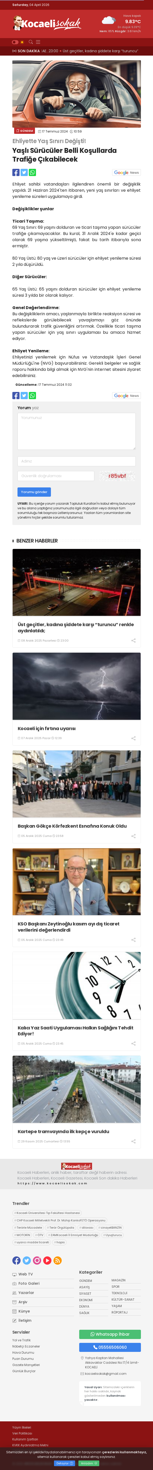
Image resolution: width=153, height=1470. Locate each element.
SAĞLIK (84, 1313)
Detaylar (65, 1463)
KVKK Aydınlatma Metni (30, 1445)
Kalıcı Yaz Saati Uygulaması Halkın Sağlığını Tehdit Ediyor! (75, 1031)
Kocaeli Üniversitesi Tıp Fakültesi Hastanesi (47, 1213)
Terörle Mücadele (28, 1228)
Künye (21, 1311)
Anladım (89, 1463)
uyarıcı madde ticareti (31, 1242)
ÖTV (39, 1235)
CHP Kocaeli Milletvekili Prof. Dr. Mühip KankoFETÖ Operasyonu (59, 1220)
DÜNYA (84, 1306)
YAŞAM (117, 1306)
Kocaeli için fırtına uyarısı (47, 728)
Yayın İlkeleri (21, 1427)
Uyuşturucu (112, 1235)
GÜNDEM (24, 131)
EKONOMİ (86, 1300)
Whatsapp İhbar (110, 1334)
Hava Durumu (23, 1352)
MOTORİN (22, 1235)
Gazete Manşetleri (26, 1365)
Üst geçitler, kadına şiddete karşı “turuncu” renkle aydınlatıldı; (76, 628)
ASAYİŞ (84, 1287)
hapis (59, 1242)
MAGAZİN (118, 1280)
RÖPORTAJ (120, 1312)
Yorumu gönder (34, 491)
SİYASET (85, 1293)
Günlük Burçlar (23, 1371)
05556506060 (110, 1347)
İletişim (21, 1320)
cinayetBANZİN (110, 1228)
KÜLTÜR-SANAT (123, 1299)
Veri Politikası (22, 1433)
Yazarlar (23, 1292)
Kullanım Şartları (25, 1439)
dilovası (86, 1228)
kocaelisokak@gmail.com (106, 1373)
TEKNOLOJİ (119, 1293)
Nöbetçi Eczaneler (26, 1346)
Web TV (22, 1274)
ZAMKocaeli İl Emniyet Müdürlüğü (73, 1235)
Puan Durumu (23, 1359)
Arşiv (19, 1302)
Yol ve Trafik (21, 1340)
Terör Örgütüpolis (60, 1228)
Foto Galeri (25, 1283)
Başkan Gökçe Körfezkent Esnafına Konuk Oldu (72, 826)
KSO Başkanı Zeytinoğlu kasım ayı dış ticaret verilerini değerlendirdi (69, 927)
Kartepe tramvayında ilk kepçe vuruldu (63, 1131)
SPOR (116, 1286)
